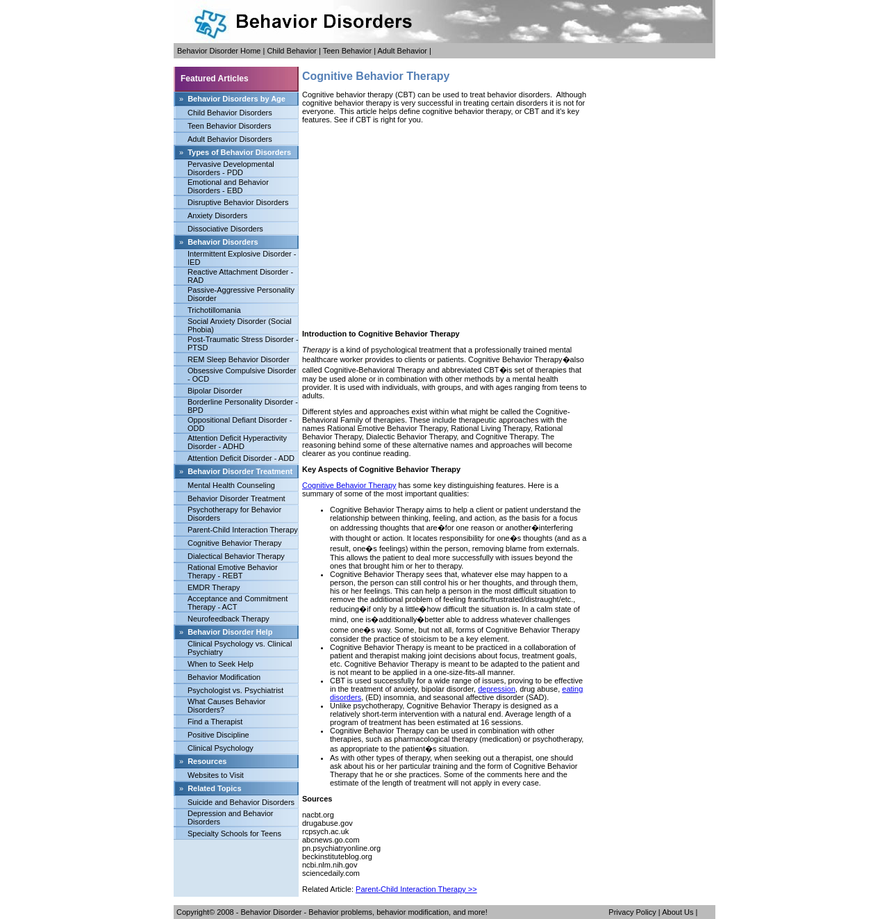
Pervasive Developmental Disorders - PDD (231, 168)
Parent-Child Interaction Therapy (243, 530)
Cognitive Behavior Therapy (235, 543)
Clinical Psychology (221, 748)
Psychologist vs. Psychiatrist (235, 690)
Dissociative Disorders (225, 229)
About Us (677, 912)
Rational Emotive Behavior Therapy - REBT (233, 571)
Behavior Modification (224, 677)
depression (496, 689)
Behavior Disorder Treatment (236, 498)
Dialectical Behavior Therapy (236, 556)
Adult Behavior (402, 51)
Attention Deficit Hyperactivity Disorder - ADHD (237, 442)
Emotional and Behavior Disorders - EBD (228, 186)
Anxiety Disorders (217, 215)
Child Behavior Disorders (230, 112)
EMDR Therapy (214, 587)
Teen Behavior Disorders (229, 126)
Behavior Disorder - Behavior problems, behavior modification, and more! (364, 912)
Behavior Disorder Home (218, 51)
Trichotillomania (214, 310)
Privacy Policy (632, 912)
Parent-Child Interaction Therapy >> (416, 889)
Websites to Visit (216, 775)
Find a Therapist (215, 721)
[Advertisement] (444, 227)
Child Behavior (292, 51)
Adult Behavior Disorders (230, 139)
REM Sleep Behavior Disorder (239, 359)
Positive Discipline (218, 735)
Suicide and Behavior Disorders (241, 802)
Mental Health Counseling (231, 485)
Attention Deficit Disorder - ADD (241, 458)
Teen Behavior (347, 51)
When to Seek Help (221, 664)
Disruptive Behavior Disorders (238, 202)
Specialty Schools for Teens (234, 833)
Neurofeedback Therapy (228, 619)
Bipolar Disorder (215, 391)
